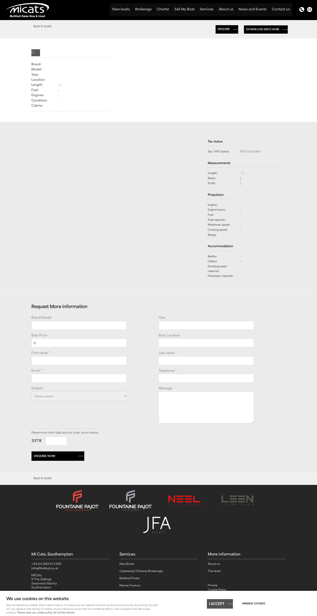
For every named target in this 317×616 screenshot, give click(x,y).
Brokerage (143, 9)
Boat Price (39, 335)
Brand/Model (41, 318)
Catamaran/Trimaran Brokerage (141, 545)
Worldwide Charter (132, 567)
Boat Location (169, 335)
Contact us (281, 9)
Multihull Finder (129, 552)
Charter (163, 9)
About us (226, 9)
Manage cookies (253, 603)
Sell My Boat (185, 9)
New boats (121, 9)
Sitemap (213, 572)
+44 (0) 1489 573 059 (46, 538)
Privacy (212, 559)
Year (162, 318)
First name (40, 353)
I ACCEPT (216, 603)
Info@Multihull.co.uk (44, 542)
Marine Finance (129, 559)
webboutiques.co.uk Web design (248, 586)
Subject (37, 388)
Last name (168, 353)
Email (36, 371)
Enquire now (44, 456)
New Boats (126, 538)
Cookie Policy (217, 563)
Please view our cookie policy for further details (46, 613)
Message (165, 388)
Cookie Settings (219, 568)
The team (214, 545)
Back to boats (42, 26)
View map (37, 578)
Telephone (168, 371)
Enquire (223, 29)
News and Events (253, 9)
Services (207, 9)
